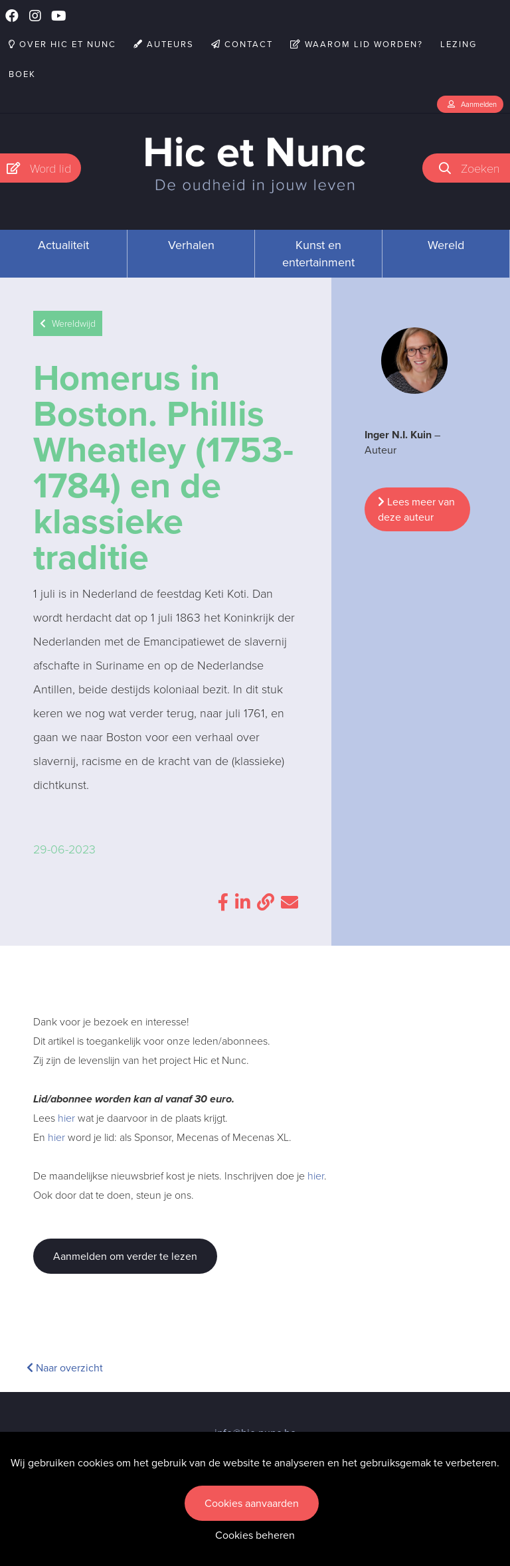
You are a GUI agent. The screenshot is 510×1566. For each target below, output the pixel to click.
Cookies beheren (255, 1535)
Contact (242, 44)
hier (66, 1118)
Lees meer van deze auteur (416, 509)
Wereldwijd (68, 324)
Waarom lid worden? (356, 44)
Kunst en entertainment (318, 253)
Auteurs (163, 44)
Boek (22, 74)
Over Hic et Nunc (62, 44)
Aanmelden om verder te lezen (125, 1256)
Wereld (446, 245)
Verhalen (191, 245)
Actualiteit (63, 245)
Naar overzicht (65, 1367)
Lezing (458, 44)
